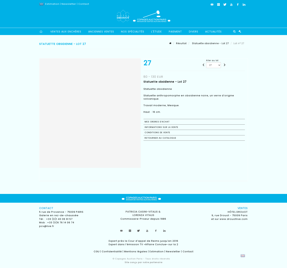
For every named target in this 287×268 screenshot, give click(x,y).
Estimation (52, 4)
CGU (97, 251)
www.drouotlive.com (234, 219)
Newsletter (68, 4)
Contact (83, 4)
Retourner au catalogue (160, 137)
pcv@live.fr (46, 226)
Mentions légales (135, 251)
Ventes (243, 208)
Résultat (181, 43)
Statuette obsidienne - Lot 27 (210, 43)
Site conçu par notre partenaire (143, 262)
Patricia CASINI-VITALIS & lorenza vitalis (143, 213)
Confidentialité (112, 251)
